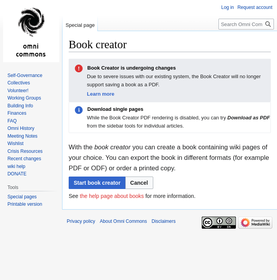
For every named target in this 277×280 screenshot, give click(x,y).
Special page (80, 25)
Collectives (18, 83)
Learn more (100, 94)
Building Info (20, 105)
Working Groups (24, 98)
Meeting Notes (22, 136)
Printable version (24, 204)
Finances (16, 113)
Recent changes (24, 158)
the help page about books (112, 196)
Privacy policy (81, 221)
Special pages (21, 197)
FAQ (12, 121)
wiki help (16, 166)
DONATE (16, 174)
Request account (254, 7)
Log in (227, 7)
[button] (139, 183)
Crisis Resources (25, 151)
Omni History (20, 128)
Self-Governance (24, 75)
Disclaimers (164, 221)
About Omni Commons (123, 221)
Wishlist (15, 143)
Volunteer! (17, 90)
